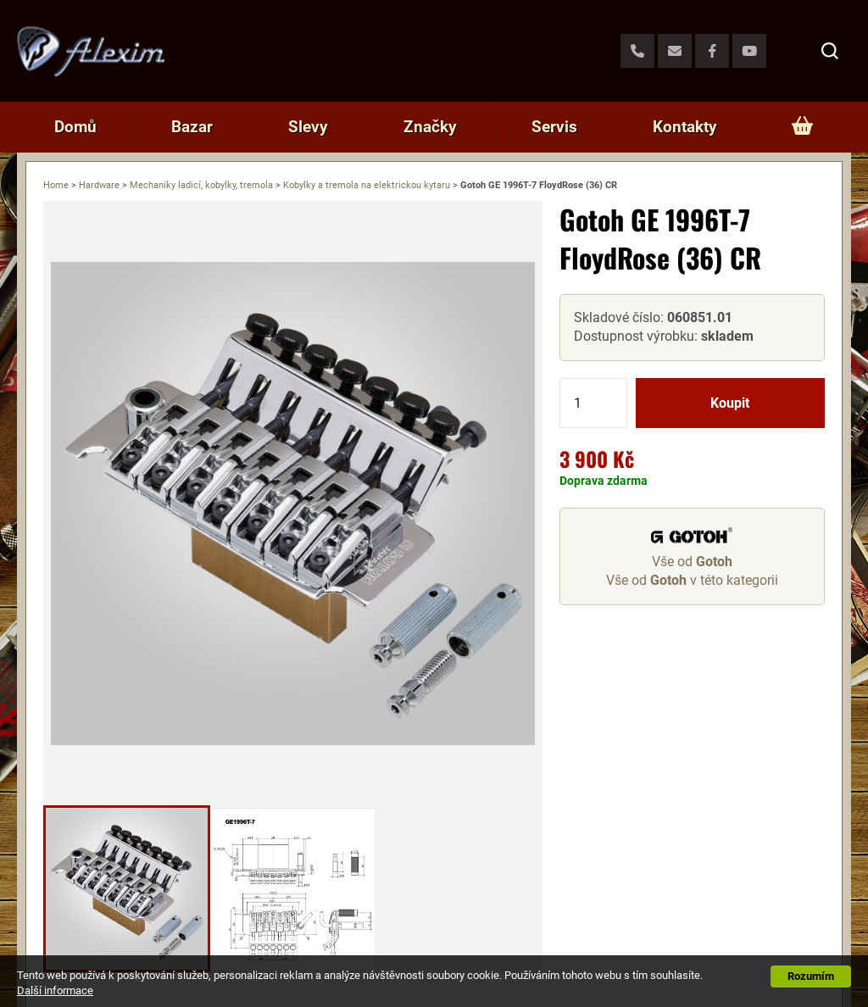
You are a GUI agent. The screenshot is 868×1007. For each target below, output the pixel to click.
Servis (554, 126)
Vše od (692, 562)
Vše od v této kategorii (692, 580)
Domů (75, 126)
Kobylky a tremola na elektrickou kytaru (366, 185)
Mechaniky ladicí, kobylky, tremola (201, 185)
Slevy (308, 126)
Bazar (192, 126)
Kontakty (685, 126)
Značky (430, 126)
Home (56, 185)
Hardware (99, 185)
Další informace (55, 990)
